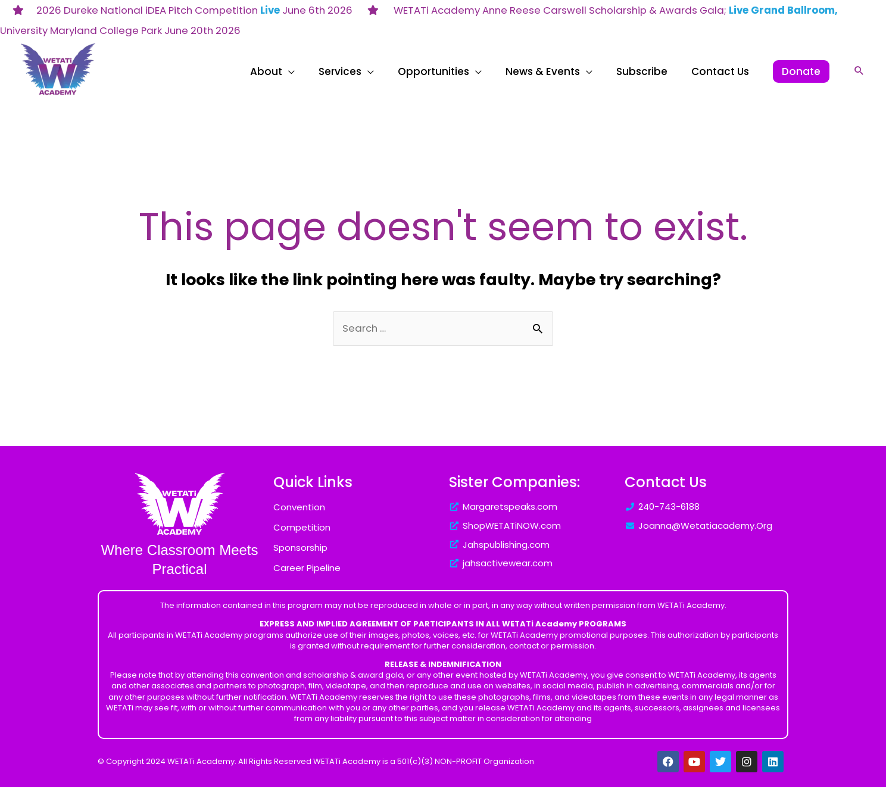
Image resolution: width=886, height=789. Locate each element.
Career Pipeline (307, 569)
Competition (301, 529)
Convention (299, 509)
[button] (859, 70)
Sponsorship (300, 549)
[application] (382, 71)
